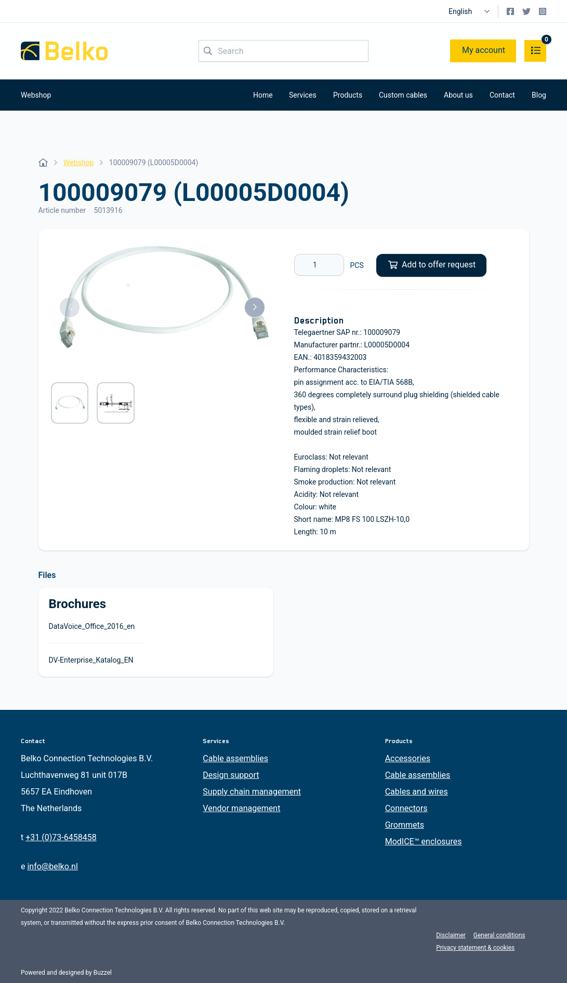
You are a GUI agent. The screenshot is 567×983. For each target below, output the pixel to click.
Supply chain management (252, 792)
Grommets (404, 825)
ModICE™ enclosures (423, 841)
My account (483, 50)
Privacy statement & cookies (475, 947)
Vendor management (241, 808)
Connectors (406, 808)
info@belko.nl (52, 866)
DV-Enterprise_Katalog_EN (91, 660)
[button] (69, 307)
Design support (231, 775)
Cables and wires (416, 792)
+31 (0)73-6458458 (60, 837)
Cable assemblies (235, 758)
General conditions (499, 935)
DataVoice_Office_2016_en (92, 626)
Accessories (407, 758)
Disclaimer (451, 935)
